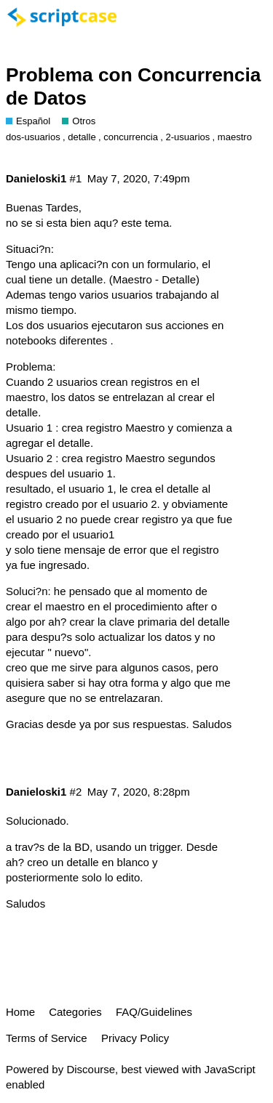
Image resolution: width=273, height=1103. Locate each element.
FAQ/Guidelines (154, 1012)
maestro (235, 137)
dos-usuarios (33, 137)
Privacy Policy (135, 1038)
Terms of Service (46, 1038)
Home (20, 1012)
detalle (81, 137)
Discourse (90, 1069)
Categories (75, 1012)
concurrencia (130, 137)
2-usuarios (187, 137)
